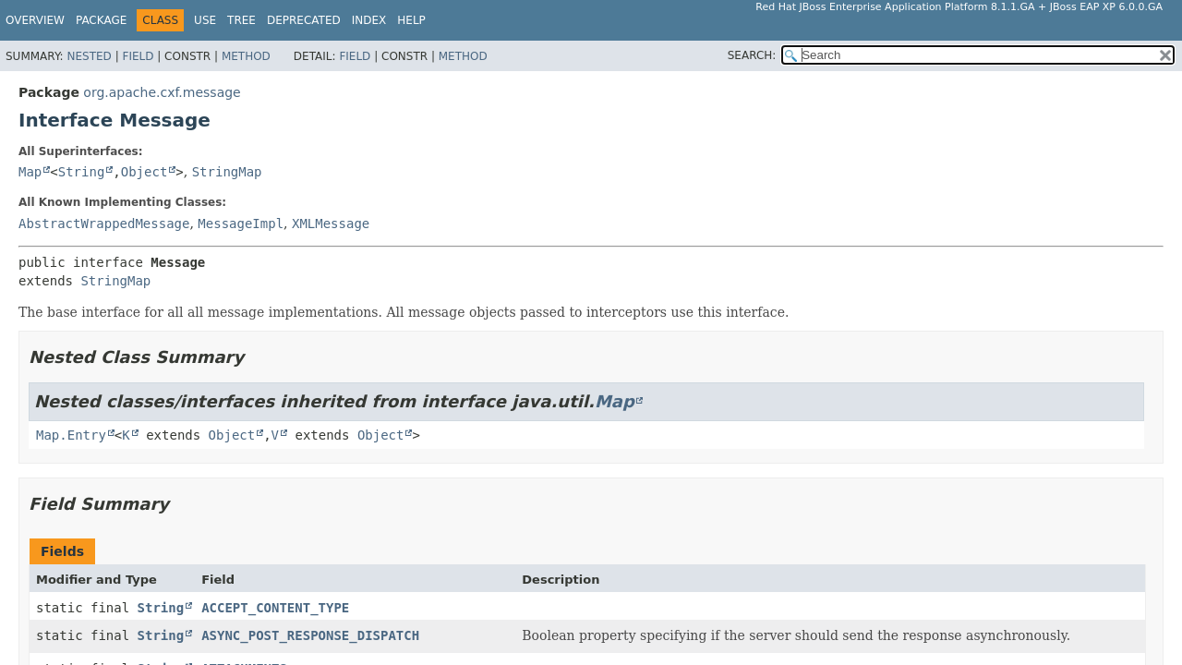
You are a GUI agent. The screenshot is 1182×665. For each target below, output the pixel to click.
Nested (88, 56)
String (81, 171)
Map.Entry (71, 435)
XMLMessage (330, 223)
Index (369, 20)
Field (137, 56)
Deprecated (304, 20)
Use (205, 20)
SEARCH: (752, 55)
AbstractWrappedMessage (103, 223)
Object (144, 171)
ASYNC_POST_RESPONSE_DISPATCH (310, 635)
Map (30, 171)
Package (101, 20)
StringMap (227, 171)
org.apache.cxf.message (161, 92)
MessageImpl (240, 223)
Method (246, 56)
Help (411, 20)
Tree (241, 20)
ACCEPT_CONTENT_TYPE (275, 607)
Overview (35, 20)
